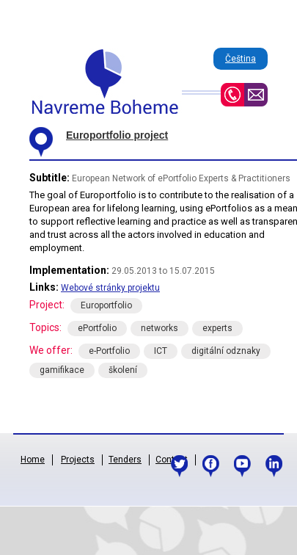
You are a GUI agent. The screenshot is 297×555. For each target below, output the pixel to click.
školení (123, 370)
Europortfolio (106, 305)
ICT (160, 351)
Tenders (125, 459)
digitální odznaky (225, 351)
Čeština (240, 59)
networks (159, 328)
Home (33, 459)
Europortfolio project (117, 135)
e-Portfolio (109, 351)
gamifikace (62, 370)
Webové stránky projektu (110, 288)
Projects (78, 459)
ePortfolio (97, 328)
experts (217, 328)
